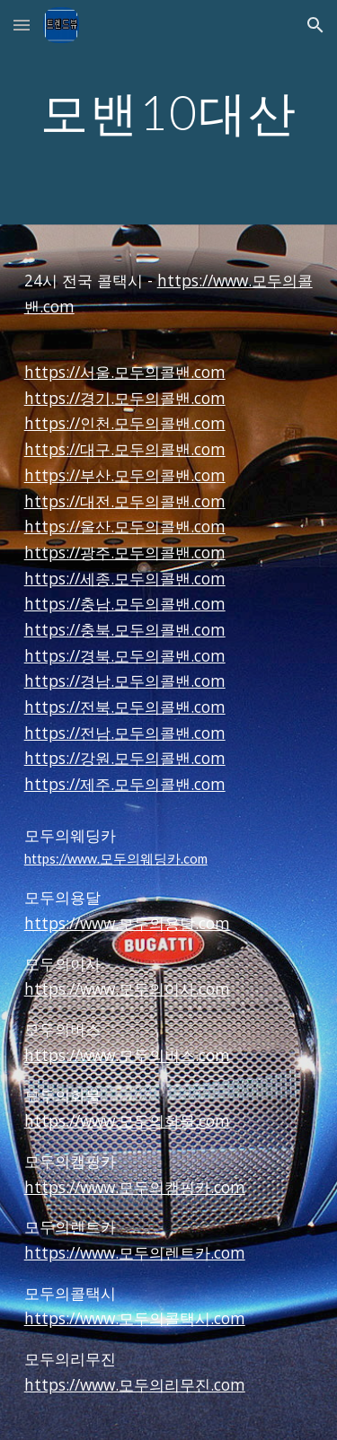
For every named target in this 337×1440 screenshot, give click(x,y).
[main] (169, 112)
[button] (21, 24)
